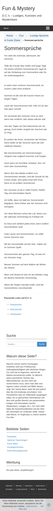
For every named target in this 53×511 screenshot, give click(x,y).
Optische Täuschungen (17, 440)
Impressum (29, 486)
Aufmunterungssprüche (17, 451)
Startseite (9, 486)
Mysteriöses (42, 489)
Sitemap (18, 486)
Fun (21, 35)
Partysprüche (15, 304)
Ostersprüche (16, 309)
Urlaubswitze (15, 314)
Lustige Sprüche (21, 489)
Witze (33, 489)
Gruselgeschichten (15, 447)
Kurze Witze (12, 444)
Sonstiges (9, 489)
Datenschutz (40, 486)
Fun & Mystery (18, 8)
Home (9, 35)
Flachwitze (11, 436)
